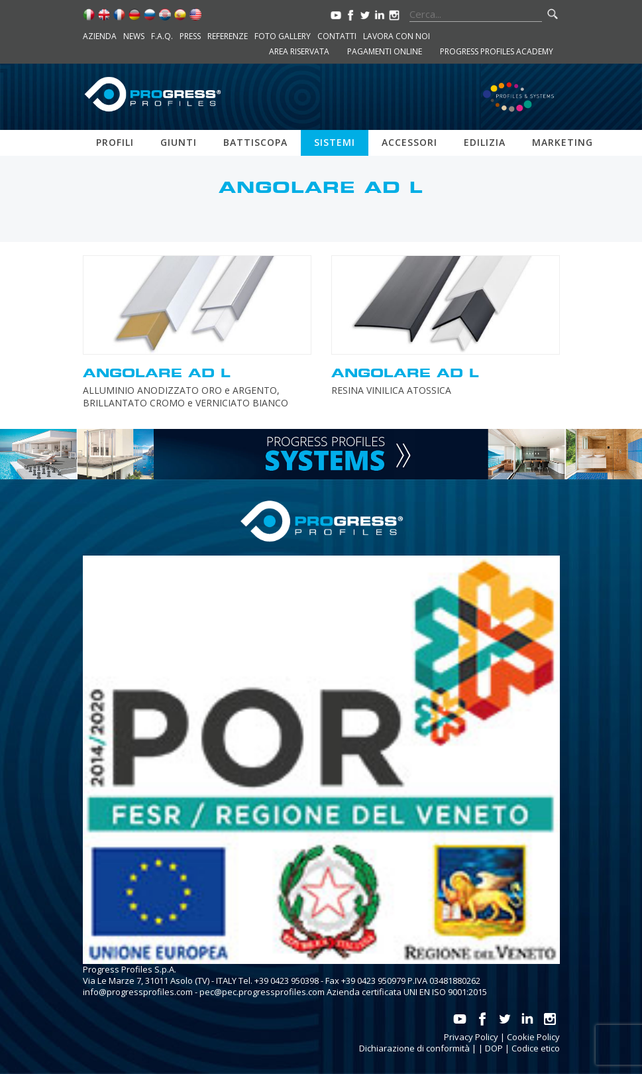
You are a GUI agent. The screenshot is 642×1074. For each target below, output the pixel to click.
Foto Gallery (282, 36)
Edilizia (485, 142)
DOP (494, 1048)
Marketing (562, 142)
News (133, 36)
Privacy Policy (471, 1037)
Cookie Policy (533, 1037)
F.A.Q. (162, 36)
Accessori (409, 142)
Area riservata (299, 51)
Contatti (336, 36)
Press (190, 36)
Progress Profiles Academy (496, 51)
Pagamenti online (384, 51)
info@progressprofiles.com (138, 992)
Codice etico (535, 1048)
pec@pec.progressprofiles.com (262, 992)
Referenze (227, 36)
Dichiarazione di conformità (414, 1048)
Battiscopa (255, 142)
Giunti (178, 142)
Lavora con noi (396, 36)
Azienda (100, 36)
